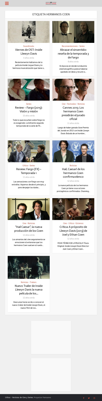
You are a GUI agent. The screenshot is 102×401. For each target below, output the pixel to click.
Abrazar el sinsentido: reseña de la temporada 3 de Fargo (73, 53)
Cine (63, 104)
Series (82, 46)
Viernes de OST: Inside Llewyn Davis (28, 51)
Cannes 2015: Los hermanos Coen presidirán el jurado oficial (73, 113)
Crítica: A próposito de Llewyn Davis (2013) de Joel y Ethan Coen (73, 230)
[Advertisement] (51, 337)
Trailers (33, 282)
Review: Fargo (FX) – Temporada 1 (28, 171)
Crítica (25, 166)
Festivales (71, 104)
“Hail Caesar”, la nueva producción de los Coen (28, 229)
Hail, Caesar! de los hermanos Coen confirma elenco (73, 172)
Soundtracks (28, 46)
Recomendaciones (70, 46)
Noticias (81, 104)
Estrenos (79, 223)
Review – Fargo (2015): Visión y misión (28, 109)
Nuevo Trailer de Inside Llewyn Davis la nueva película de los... (29, 289)
